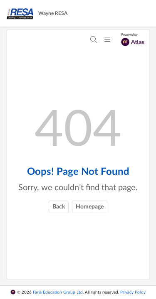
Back (58, 207)
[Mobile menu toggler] (107, 40)
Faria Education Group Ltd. (58, 292)
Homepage (90, 207)
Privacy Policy (133, 292)
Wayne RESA (52, 13)
